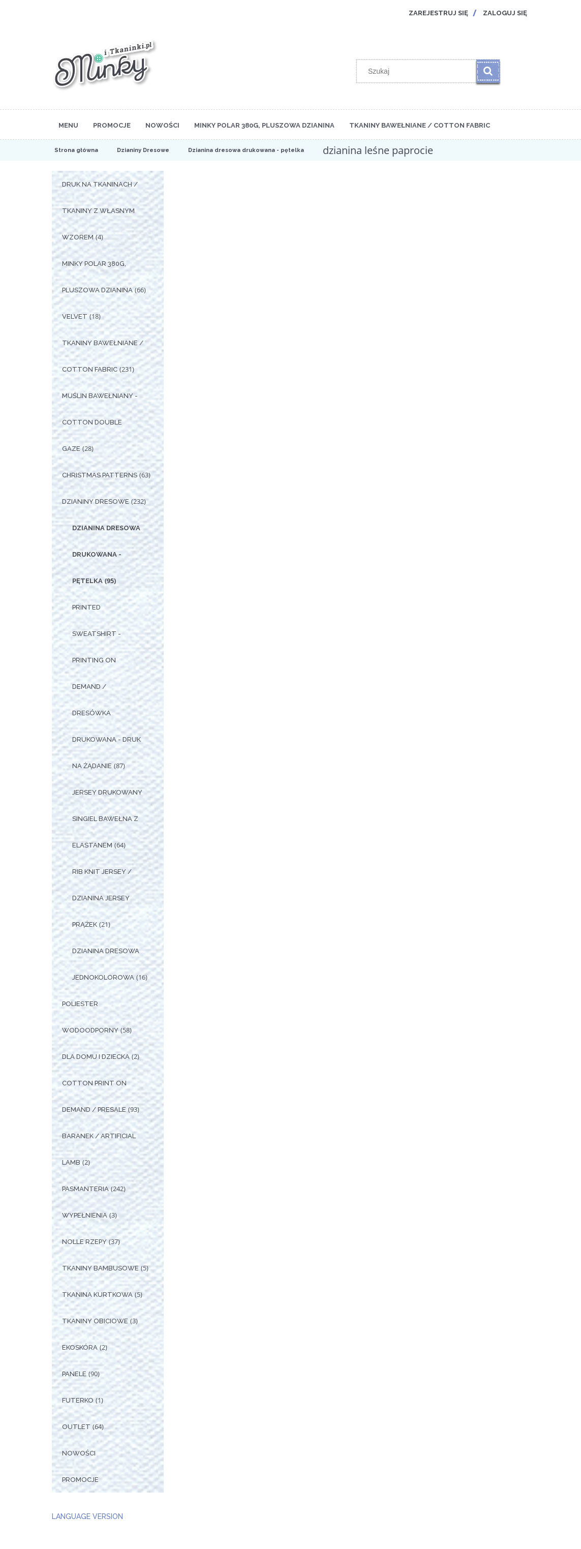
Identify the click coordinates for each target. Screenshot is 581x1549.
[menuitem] (68, 124)
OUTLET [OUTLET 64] (76, 1427)
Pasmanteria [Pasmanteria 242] (85, 1189)
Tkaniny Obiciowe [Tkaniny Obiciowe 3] (95, 1321)
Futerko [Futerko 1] (78, 1400)
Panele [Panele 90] (74, 1374)
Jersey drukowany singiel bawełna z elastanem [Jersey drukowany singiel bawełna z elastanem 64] (107, 818)
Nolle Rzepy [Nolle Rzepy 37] (84, 1242)
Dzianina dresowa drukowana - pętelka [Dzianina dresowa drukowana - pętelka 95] (106, 554)
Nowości (79, 1453)
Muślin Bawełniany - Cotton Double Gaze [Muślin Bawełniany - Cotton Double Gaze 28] (100, 422)
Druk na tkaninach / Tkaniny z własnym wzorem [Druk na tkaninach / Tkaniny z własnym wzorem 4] (100, 210)
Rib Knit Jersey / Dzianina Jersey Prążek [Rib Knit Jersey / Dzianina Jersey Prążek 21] (102, 898)
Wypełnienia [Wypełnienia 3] (84, 1215)
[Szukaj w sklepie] (418, 71)
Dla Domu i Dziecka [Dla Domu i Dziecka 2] (96, 1056)
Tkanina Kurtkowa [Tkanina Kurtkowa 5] (97, 1294)
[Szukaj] (488, 71)
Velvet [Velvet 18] (74, 316)
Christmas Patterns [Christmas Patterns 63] (99, 475)
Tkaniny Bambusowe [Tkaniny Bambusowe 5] (100, 1268)
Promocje (80, 1479)
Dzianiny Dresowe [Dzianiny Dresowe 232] (95, 501)
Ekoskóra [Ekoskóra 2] (80, 1347)
